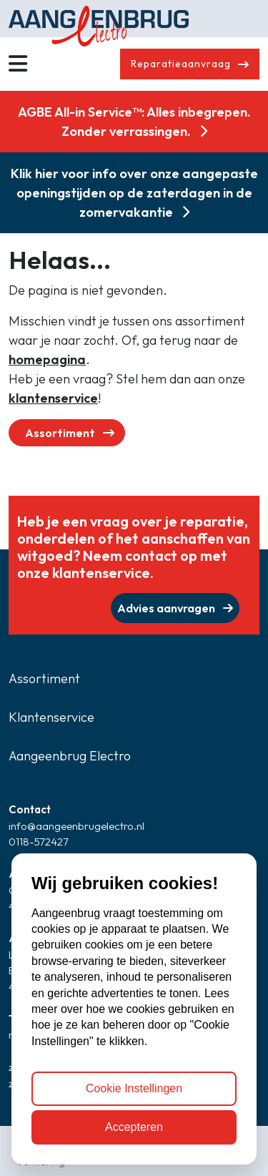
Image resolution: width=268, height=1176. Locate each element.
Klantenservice (51, 717)
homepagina (47, 359)
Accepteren (134, 1127)
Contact (30, 809)
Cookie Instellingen (134, 1088)
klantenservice (53, 398)
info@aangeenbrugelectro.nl (76, 826)
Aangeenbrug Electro (70, 756)
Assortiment (69, 433)
